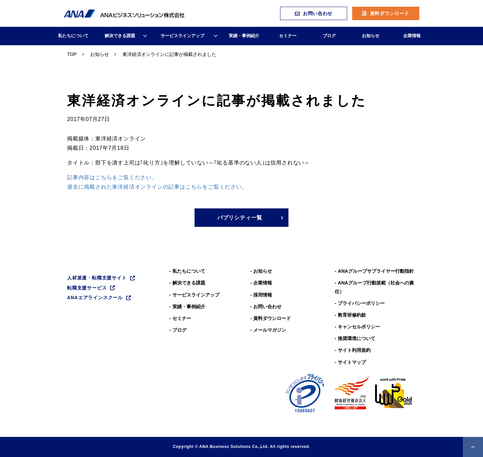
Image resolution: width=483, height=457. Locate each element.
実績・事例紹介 (244, 35)
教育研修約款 (352, 315)
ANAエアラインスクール (95, 297)
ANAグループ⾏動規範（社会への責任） (374, 287)
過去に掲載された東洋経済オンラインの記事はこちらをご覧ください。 (157, 187)
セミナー (288, 35)
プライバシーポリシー (361, 303)
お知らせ (370, 35)
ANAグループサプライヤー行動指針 (376, 271)
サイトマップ (352, 362)
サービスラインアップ (182, 35)
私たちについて (73, 35)
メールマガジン (269, 330)
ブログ (329, 35)
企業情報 (412, 35)
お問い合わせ (317, 13)
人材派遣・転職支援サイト (97, 277)
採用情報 (262, 295)
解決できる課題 (120, 35)
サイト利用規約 (354, 350)
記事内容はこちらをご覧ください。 (112, 177)
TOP (72, 54)
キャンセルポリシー (359, 326)
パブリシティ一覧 (239, 217)
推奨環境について (356, 338)
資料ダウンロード (390, 13)
